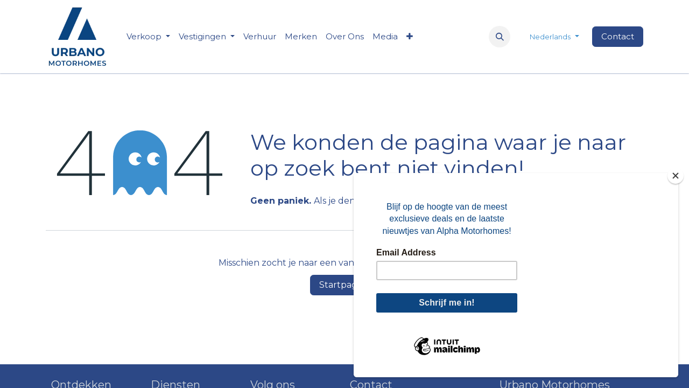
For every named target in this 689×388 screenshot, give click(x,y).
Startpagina (344, 285)
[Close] (675, 176)
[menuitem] (259, 36)
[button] (499, 36)
